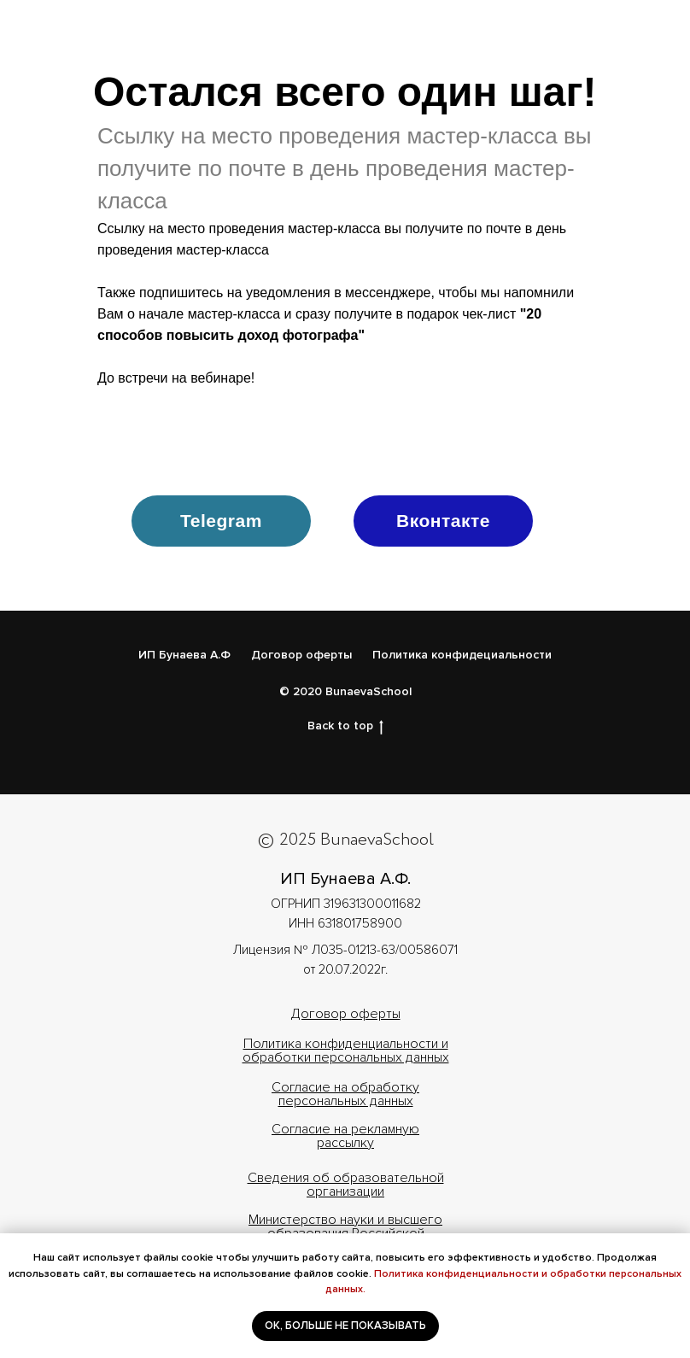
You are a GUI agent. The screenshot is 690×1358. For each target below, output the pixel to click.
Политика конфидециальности (462, 654)
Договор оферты (301, 654)
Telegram (221, 520)
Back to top (345, 726)
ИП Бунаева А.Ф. (345, 879)
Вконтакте (443, 520)
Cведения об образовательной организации (346, 1184)
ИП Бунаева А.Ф (184, 654)
